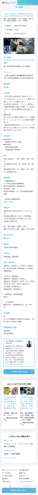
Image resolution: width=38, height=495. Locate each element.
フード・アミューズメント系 (22, 444)
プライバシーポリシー (26, 481)
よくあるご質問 (7, 476)
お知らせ (22, 476)
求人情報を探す (24, 470)
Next (34, 399)
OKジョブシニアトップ (9, 470)
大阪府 (6, 454)
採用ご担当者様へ (24, 478)
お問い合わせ (6, 481)
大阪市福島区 (16, 454)
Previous (4, 399)
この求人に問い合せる (19, 372)
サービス (7, 444)
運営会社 (5, 478)
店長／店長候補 (9, 446)
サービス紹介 (6, 473)
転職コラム (22, 473)
